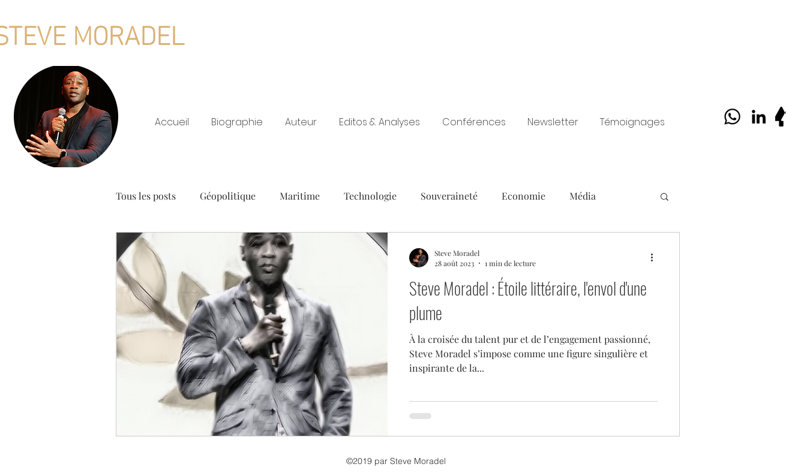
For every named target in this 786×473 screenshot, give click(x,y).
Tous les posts (146, 195)
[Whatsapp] (732, 116)
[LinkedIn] (759, 116)
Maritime (300, 195)
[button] (664, 197)
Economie (523, 195)
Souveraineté (449, 195)
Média (582, 195)
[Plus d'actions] (656, 258)
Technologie (370, 195)
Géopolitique (228, 195)
